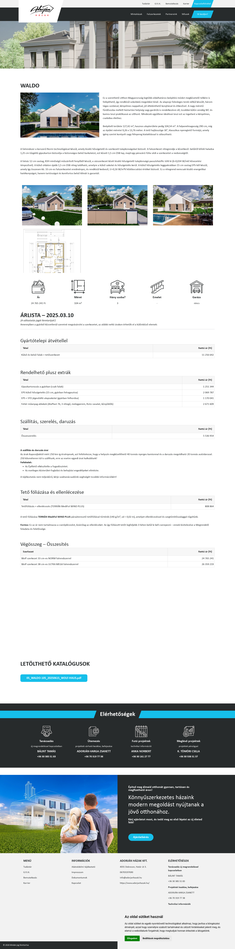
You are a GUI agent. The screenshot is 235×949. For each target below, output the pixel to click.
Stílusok (185, 14)
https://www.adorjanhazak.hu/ (134, 883)
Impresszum (77, 872)
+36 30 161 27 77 (141, 756)
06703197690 (126, 872)
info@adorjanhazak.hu (131, 878)
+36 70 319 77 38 (94, 756)
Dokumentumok (79, 878)
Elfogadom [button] (132, 938)
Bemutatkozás (172, 4)
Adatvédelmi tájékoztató (83, 867)
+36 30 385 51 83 (46, 756)
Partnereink (171, 14)
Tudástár (146, 4)
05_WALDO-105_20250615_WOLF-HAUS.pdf (54, 678)
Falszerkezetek (154, 14)
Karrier (186, 4)
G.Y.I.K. (158, 4)
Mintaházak (136, 14)
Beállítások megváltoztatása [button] (156, 938)
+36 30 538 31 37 (188, 756)
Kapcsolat (76, 883)
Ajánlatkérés (141, 837)
